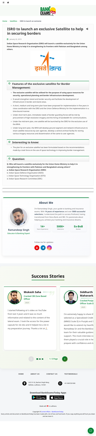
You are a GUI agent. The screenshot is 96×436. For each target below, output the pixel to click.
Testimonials (70, 389)
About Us (35, 389)
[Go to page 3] (42, 373)
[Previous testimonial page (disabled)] (31, 374)
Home (4, 21)
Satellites (14, 21)
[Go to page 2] (40, 373)
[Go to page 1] (37, 374)
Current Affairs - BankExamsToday (52, 426)
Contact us (52, 389)
